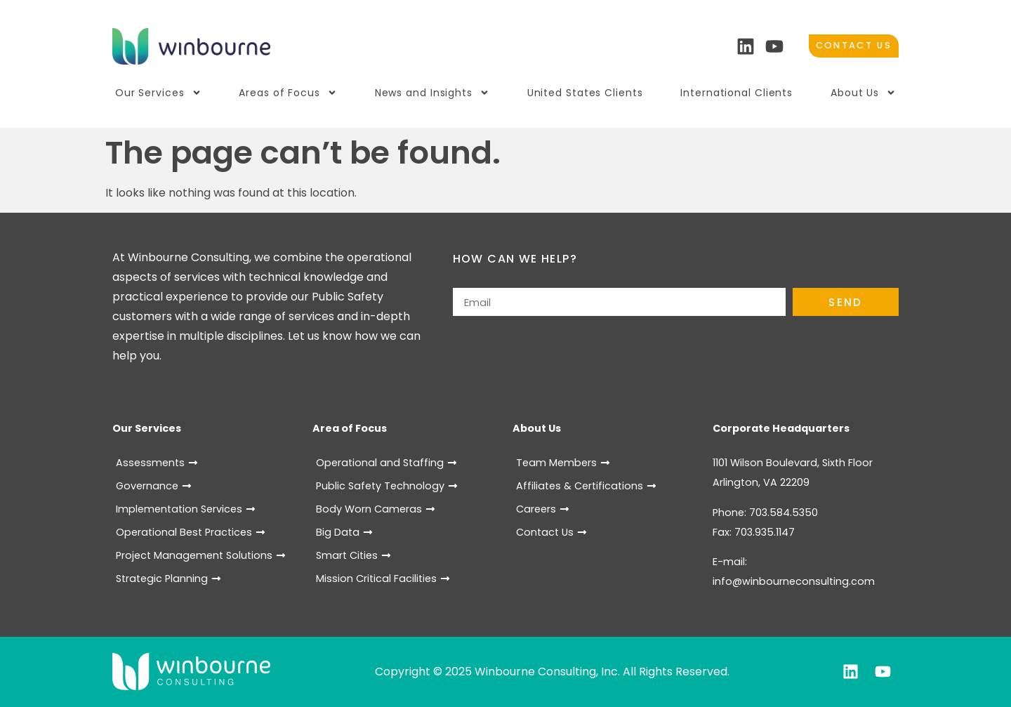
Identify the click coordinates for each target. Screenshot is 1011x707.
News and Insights (432, 93)
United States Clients (585, 93)
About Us (863, 93)
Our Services (158, 93)
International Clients (736, 93)
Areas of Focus (288, 93)
